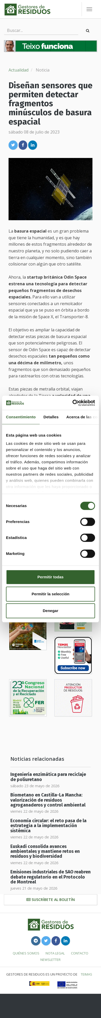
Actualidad (18, 70)
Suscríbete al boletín (50, 899)
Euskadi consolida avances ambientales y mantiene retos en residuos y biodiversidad (45, 851)
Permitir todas (51, 577)
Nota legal (55, 953)
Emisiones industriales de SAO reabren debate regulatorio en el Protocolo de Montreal (50, 877)
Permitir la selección (50, 594)
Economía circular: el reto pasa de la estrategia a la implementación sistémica (48, 826)
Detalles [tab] (51, 417)
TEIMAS (86, 974)
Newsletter (50, 959)
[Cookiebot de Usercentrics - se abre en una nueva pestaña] (72, 403)
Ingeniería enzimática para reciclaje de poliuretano (48, 777)
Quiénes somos (26, 953)
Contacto (79, 953)
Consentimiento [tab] (21, 417)
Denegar (50, 610)
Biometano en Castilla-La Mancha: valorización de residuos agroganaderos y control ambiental (47, 800)
